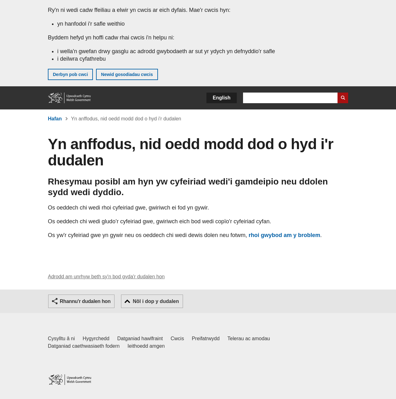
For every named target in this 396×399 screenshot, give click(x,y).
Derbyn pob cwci (70, 74)
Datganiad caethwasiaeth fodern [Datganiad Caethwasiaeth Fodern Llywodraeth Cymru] (84, 346)
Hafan (55, 118)
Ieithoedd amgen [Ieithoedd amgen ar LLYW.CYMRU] (146, 346)
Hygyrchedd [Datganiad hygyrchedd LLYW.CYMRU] (96, 338)
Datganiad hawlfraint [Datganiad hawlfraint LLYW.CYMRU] (140, 338)
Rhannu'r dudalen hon (85, 301)
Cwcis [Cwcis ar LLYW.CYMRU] (177, 338)
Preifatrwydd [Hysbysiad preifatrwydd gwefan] (206, 338)
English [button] (222, 97)
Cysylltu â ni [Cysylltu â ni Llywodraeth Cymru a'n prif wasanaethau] (61, 338)
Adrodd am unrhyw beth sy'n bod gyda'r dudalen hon (106, 276)
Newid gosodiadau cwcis (127, 74)
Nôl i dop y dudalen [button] (156, 301)
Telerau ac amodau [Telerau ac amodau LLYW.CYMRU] (248, 338)
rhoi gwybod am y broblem (284, 235)
